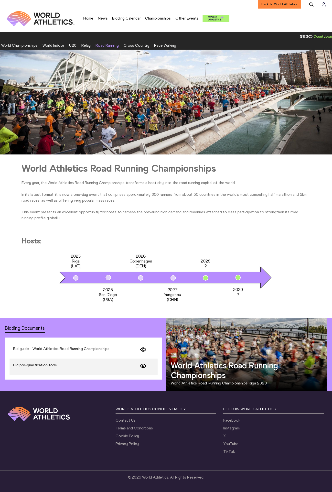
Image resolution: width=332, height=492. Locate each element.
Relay (86, 45)
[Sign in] (323, 4)
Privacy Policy (127, 443)
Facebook (231, 420)
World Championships (19, 45)
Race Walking (165, 45)
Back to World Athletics (279, 4)
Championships (158, 18)
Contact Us (126, 420)
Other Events (187, 18)
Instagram (231, 428)
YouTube (230, 443)
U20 (72, 45)
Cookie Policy (127, 436)
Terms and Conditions (134, 428)
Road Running (107, 45)
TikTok (229, 451)
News (103, 18)
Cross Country (136, 45)
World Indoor (53, 45)
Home (88, 18)
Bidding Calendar (126, 18)
